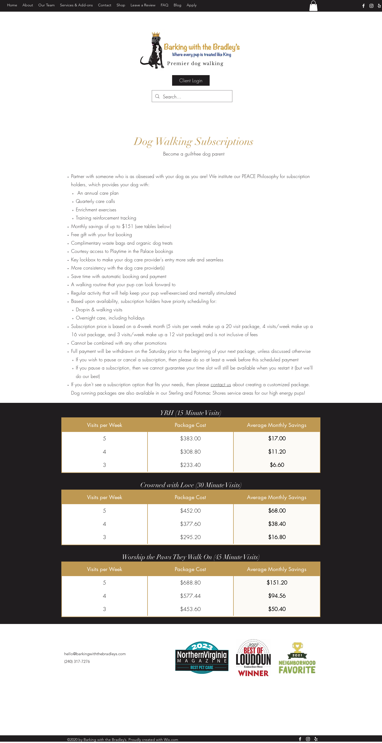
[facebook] (363, 5)
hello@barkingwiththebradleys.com (95, 653)
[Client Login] (191, 80)
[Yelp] (379, 5)
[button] (76, 5)
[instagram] (371, 5)
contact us (221, 384)
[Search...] (192, 96)
